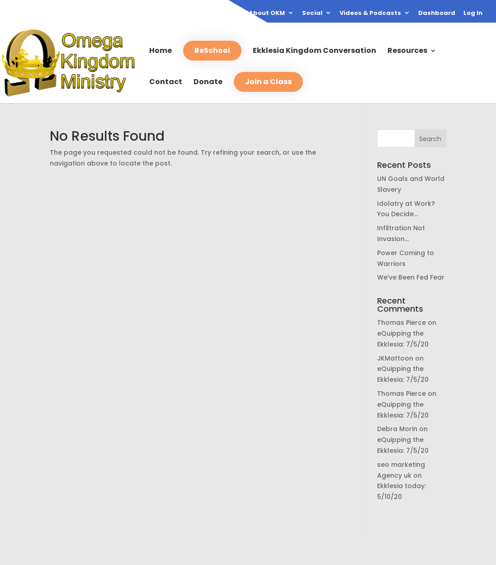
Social (312, 13)
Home (160, 51)
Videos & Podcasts (370, 13)
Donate (208, 83)
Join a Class (268, 81)
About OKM (267, 13)
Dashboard (436, 13)
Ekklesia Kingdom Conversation (314, 51)
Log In (472, 13)
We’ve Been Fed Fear (410, 277)
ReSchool (212, 50)
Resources (407, 51)
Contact (165, 83)
